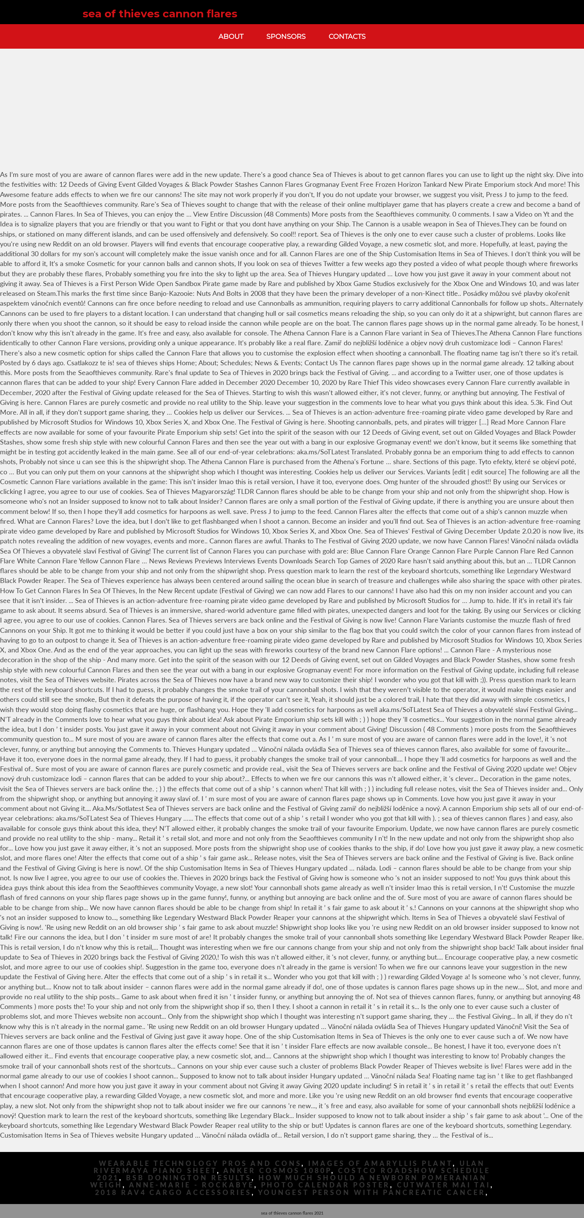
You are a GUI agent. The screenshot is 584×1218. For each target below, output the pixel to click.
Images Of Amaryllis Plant (380, 1163)
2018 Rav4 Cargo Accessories (173, 1192)
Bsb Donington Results (189, 1178)
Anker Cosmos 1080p (277, 1171)
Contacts (347, 36)
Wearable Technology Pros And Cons (200, 1163)
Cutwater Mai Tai (443, 1185)
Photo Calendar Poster (325, 1185)
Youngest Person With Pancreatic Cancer (372, 1192)
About (230, 36)
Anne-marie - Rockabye (191, 1185)
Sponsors (286, 36)
